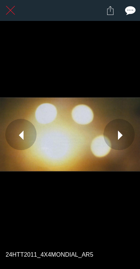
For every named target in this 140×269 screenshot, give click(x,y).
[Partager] (110, 10)
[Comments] (130, 10)
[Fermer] (10, 10)
